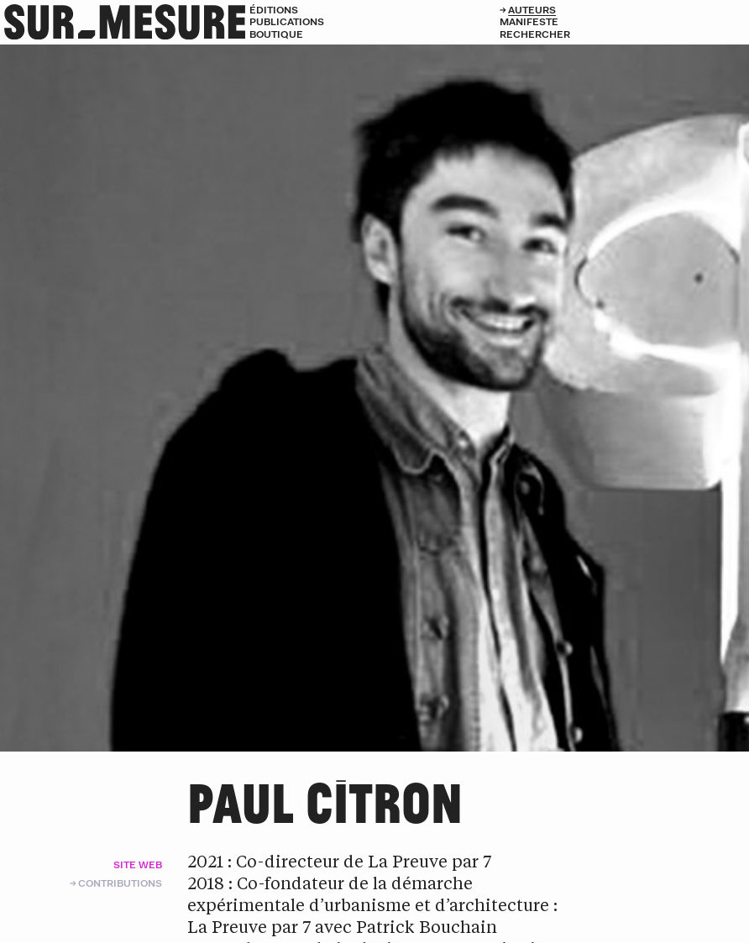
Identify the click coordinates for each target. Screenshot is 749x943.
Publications (286, 21)
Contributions (120, 883)
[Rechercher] (624, 34)
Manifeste (529, 21)
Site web (137, 864)
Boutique (276, 34)
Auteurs (532, 9)
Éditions (273, 9)
